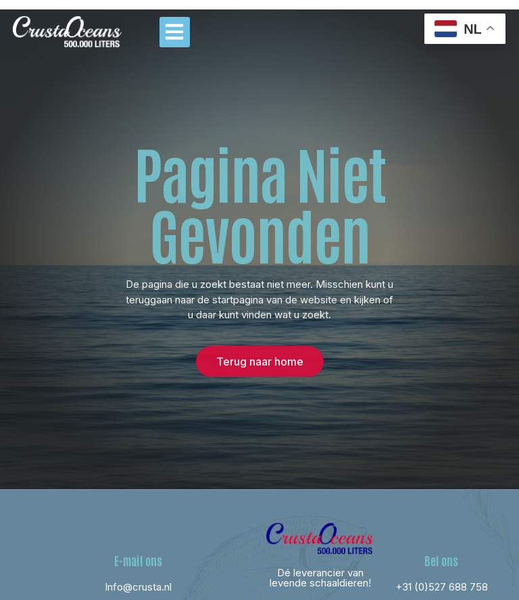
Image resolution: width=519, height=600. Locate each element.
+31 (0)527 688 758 (441, 586)
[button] (174, 32)
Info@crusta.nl (138, 586)
